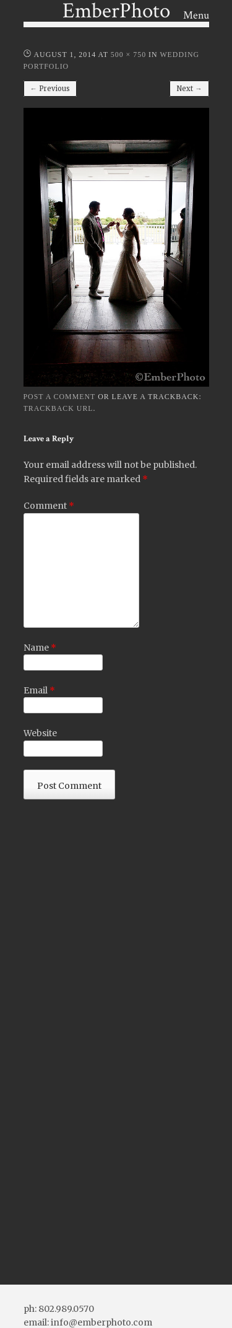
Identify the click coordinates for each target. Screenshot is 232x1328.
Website (40, 733)
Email (39, 690)
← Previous (50, 88)
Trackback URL (58, 408)
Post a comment (60, 396)
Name (40, 647)
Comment (49, 505)
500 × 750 (128, 54)
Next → (189, 88)
